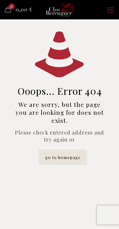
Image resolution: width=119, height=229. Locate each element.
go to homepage (63, 157)
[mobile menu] (110, 9)
